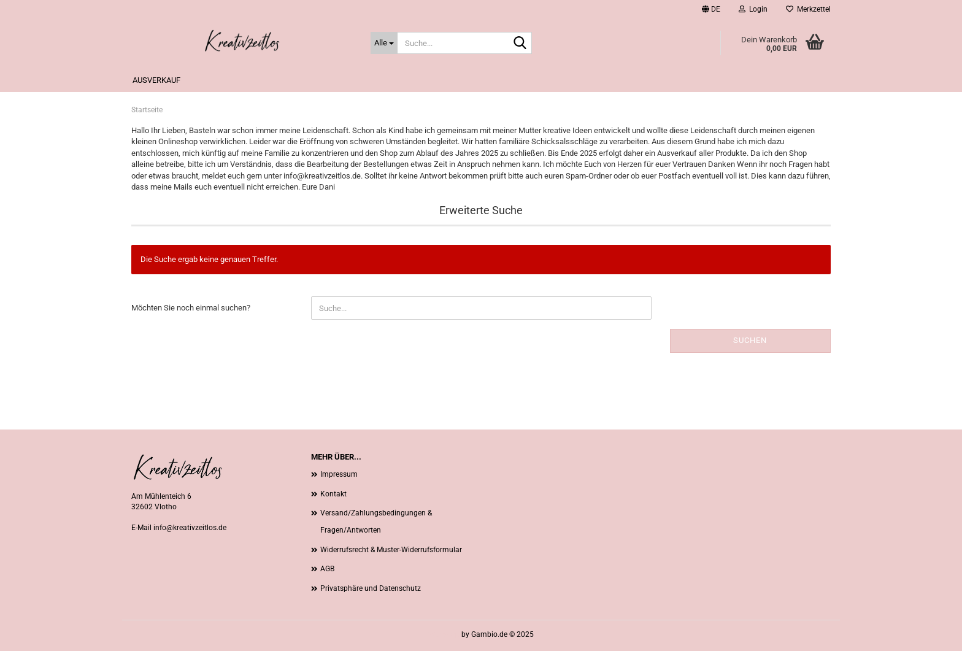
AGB (327, 568)
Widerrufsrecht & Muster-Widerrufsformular (391, 549)
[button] (711, 9)
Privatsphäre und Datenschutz (370, 588)
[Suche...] (384, 43)
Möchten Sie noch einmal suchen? (190, 307)
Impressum (339, 474)
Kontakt (333, 494)
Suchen (750, 340)
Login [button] (753, 9)
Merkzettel (808, 9)
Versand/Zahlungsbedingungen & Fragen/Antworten (376, 521)
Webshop (444, 634)
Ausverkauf (156, 80)
